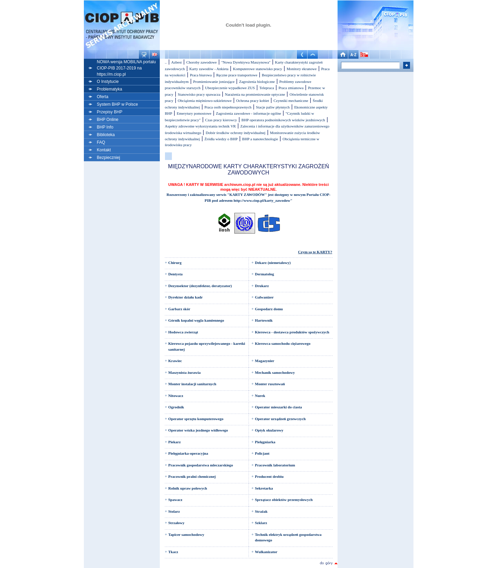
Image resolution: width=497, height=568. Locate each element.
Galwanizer (264, 297)
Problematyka (109, 89)
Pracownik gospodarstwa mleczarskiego (200, 465)
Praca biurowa (201, 75)
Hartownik (264, 320)
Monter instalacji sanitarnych (192, 384)
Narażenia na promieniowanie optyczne (255, 94)
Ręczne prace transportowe (236, 75)
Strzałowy (176, 523)
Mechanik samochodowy (275, 372)
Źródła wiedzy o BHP (220, 139)
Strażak (261, 511)
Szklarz (261, 523)
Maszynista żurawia (184, 372)
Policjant (262, 453)
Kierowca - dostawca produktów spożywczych (292, 332)
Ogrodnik (176, 407)
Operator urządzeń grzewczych (280, 419)
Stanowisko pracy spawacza (199, 94)
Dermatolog (264, 274)
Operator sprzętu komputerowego (196, 419)
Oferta (102, 96)
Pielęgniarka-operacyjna (188, 453)
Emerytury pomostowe (194, 113)
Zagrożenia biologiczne (257, 81)
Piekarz (174, 442)
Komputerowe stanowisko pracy (257, 69)
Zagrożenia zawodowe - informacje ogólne (248, 113)
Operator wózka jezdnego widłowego (198, 430)
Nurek (260, 396)
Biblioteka (106, 134)
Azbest (176, 62)
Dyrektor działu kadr (185, 297)
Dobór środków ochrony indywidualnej (235, 133)
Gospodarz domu (269, 309)
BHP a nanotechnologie (260, 139)
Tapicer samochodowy (186, 534)
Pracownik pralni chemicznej (192, 476)
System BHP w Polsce (117, 104)
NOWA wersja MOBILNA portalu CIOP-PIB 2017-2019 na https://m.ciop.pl (126, 68)
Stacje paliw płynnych (273, 107)
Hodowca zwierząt (183, 332)
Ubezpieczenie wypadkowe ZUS (230, 88)
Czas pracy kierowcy (221, 120)
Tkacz (173, 552)
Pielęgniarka (265, 442)
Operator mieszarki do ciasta (278, 407)
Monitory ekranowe (301, 69)
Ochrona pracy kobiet (252, 100)
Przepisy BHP (110, 112)
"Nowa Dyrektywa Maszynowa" (246, 62)
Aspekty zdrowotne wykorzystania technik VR (200, 126)
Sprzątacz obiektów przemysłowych (284, 500)
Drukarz (262, 286)
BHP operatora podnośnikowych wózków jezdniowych (283, 120)
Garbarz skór (179, 309)
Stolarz (174, 511)
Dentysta (175, 274)
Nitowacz (175, 396)
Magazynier (264, 361)
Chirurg (175, 263)
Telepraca (266, 88)
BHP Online (107, 119)
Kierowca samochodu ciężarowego (283, 343)
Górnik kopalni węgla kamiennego (196, 320)
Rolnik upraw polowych (187, 488)
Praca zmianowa (291, 88)
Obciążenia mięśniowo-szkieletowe (205, 100)
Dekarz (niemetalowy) (273, 263)
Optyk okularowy (269, 430)
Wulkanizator (266, 552)
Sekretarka (264, 488)
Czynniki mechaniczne (290, 100)
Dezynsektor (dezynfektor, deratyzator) (200, 286)
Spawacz (175, 500)
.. (166, 62)
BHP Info (105, 127)
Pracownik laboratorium (275, 465)
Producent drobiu (269, 476)
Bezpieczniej (108, 157)
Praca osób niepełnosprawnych (227, 107)
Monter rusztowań (270, 384)
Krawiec (175, 361)
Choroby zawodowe (201, 62)
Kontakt (104, 150)
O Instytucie (108, 81)
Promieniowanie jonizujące (214, 81)
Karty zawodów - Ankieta (208, 69)
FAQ (101, 142)
